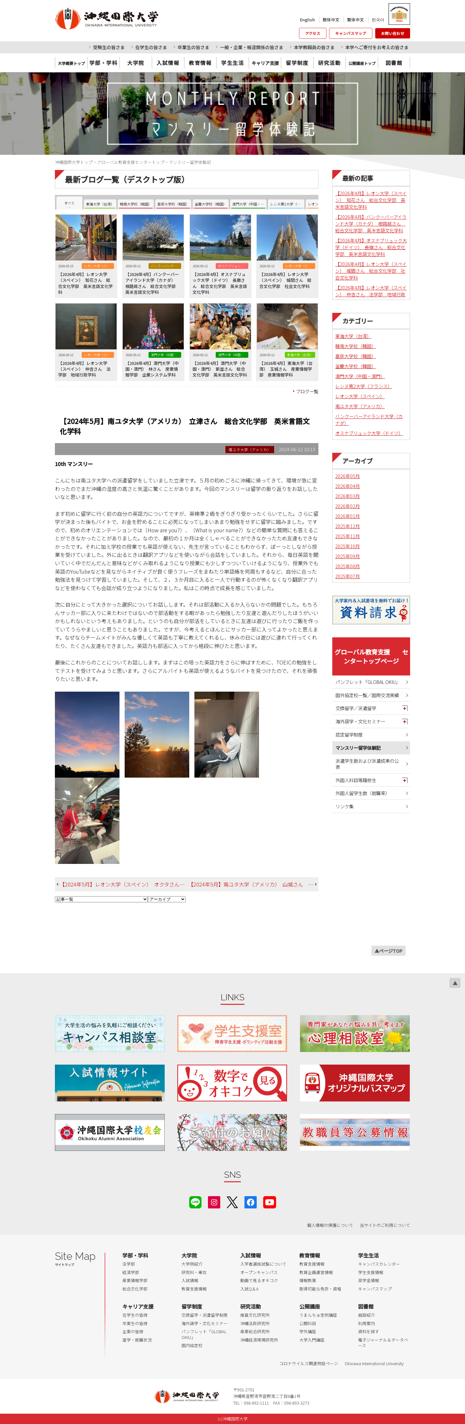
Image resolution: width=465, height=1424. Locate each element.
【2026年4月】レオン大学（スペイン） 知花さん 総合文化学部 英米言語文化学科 (371, 200)
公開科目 (307, 1323)
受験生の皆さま (109, 47)
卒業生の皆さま (193, 47)
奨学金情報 (368, 1280)
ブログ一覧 (307, 391)
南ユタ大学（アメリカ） (360, 406)
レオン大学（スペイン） (360, 396)
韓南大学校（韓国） (355, 346)
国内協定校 (191, 1345)
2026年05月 (347, 476)
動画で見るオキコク (259, 1280)
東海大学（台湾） (353, 336)
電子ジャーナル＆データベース (383, 1343)
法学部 (128, 1264)
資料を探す (368, 1331)
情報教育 (307, 1280)
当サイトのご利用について (385, 1225)
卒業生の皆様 (135, 1323)
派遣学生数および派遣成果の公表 (367, 763)
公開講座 (309, 1306)
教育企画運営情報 (316, 1272)
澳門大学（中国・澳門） (360, 376)
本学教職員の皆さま (314, 47)
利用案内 (366, 1323)
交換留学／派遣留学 (356, 708)
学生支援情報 (370, 1272)
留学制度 (297, 63)
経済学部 (130, 1272)
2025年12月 (347, 526)
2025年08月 (347, 566)
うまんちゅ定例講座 (318, 1315)
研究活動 (329, 63)
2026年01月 (347, 516)
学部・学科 (103, 63)
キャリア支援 (137, 1306)
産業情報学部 (135, 1280)
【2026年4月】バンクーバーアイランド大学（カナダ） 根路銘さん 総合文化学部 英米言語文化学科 (371, 223)
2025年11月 (347, 536)
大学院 (135, 63)
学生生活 (232, 63)
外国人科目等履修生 (356, 780)
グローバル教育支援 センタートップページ (371, 656)
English (307, 19)
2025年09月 (347, 556)
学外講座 (307, 1331)
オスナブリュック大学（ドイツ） (369, 433)
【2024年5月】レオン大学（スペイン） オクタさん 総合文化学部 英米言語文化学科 (124, 884)
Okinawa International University (374, 1363)
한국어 (378, 19)
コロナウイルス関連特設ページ (308, 1363)
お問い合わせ (392, 33)
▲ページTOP (388, 950)
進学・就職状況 (137, 1340)
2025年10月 (347, 546)
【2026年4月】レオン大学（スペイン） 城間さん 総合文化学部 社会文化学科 (371, 270)
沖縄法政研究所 (255, 1323)
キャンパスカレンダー (379, 1264)
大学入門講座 (312, 1340)
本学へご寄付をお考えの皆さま (376, 47)
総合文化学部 (135, 1289)
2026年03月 (347, 496)
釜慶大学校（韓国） (355, 366)
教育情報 (200, 63)
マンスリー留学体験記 (358, 747)
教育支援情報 (194, 1289)
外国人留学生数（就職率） (363, 793)
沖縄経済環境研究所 (259, 1340)
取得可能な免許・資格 (320, 1289)
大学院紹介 (191, 1264)
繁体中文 (355, 19)
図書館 (394, 63)
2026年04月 (347, 486)
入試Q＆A (249, 1289)
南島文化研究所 (255, 1315)
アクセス (312, 33)
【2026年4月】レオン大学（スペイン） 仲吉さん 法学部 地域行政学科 (371, 294)
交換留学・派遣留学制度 (204, 1315)
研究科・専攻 (194, 1272)
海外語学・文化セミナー (360, 721)
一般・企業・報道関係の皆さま (251, 47)
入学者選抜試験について (263, 1264)
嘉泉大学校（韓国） (355, 356)
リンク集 (345, 806)
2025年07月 (347, 576)
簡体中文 (331, 19)
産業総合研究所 (255, 1331)
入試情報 (168, 63)
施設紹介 (366, 1315)
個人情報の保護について (330, 1225)
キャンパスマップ (350, 33)
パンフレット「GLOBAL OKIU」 (368, 681)
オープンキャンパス (259, 1272)
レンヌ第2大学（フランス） (363, 386)
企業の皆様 (132, 1331)
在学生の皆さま (151, 47)
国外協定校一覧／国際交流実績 (367, 695)
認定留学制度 (349, 734)
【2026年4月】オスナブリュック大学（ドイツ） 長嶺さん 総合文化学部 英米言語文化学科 (371, 247)
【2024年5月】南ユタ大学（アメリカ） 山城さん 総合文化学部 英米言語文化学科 (253, 884)
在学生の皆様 (135, 1315)
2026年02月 (347, 506)
